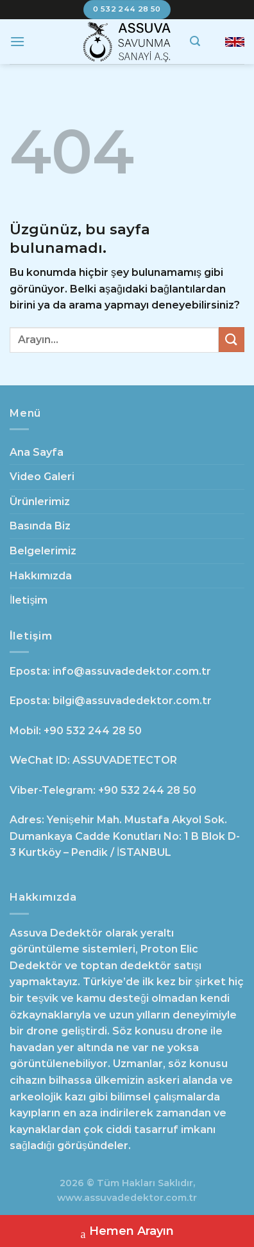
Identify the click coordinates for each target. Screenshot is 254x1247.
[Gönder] (231, 339)
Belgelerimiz (43, 551)
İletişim (28, 600)
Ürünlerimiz (40, 501)
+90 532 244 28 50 (93, 731)
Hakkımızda (41, 576)
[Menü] (17, 41)
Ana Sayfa (37, 452)
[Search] (195, 41)
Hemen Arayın (127, 1232)
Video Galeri (42, 477)
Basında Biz (40, 526)
